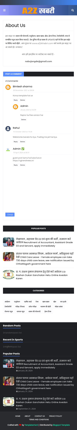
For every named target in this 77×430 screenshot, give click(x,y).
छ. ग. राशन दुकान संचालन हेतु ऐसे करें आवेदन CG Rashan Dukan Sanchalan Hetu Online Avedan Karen (42, 275)
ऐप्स (37, 301)
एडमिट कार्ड (28, 301)
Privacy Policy (55, 416)
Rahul (16, 128)
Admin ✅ (18, 148)
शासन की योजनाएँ (35, 311)
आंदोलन (7, 301)
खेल (54, 301)
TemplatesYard (31, 425)
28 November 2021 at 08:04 (23, 90)
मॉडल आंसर (59, 306)
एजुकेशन (17, 301)
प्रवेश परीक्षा (32, 306)
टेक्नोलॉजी (8, 306)
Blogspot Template (61, 425)
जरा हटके (63, 301)
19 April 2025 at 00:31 (21, 152)
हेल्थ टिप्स (48, 311)
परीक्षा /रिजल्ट (20, 306)
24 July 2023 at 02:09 (28, 110)
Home (17, 416)
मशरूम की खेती (46, 306)
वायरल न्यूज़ (21, 311)
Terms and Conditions (39, 419)
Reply (16, 100)
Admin (24, 106)
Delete (22, 100)
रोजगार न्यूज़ (9, 311)
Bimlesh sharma (22, 86)
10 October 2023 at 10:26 (22, 132)
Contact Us (40, 416)
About (27, 416)
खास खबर (45, 301)
